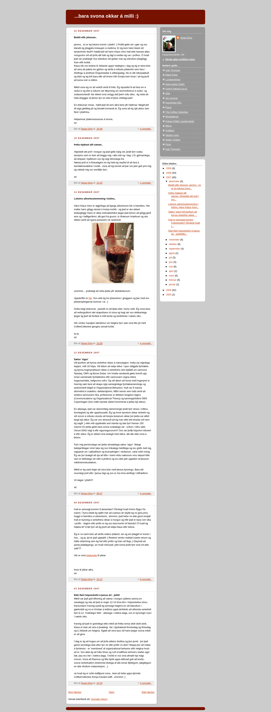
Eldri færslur (148, 692)
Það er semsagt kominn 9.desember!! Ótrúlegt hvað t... (184, 223)
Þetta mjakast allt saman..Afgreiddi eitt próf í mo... (183, 196)
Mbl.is (168, 126)
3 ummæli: (146, 683)
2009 (169, 168)
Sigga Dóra (186, 38)
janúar (172, 284)
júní (171, 262)
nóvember (174, 239)
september (175, 248)
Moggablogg (171, 116)
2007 (169, 177)
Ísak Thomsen (172, 70)
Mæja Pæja (171, 75)
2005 (169, 294)
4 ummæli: (146, 129)
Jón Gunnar (171, 98)
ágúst (172, 253)
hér (90, 298)
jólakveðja (91, 555)
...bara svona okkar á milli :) (106, 16)
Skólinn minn (172, 135)
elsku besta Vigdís (175, 84)
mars (172, 275)
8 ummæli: (146, 579)
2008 (169, 173)
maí (171, 266)
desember (174, 181)
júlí (171, 257)
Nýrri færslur (74, 692)
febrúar (173, 280)
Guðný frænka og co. (176, 88)
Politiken (169, 130)
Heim (111, 692)
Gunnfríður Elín (173, 102)
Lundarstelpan (172, 79)
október (173, 244)
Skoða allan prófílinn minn (180, 59)
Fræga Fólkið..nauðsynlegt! (179, 121)
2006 (169, 290)
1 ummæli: (146, 183)
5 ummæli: (146, 493)
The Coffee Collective (176, 112)
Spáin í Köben (172, 139)
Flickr (168, 144)
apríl (171, 271)
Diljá (167, 93)
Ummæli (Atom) (99, 699)
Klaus (168, 107)
